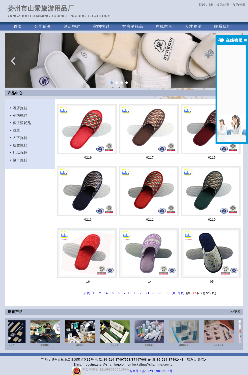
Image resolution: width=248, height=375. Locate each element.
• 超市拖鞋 (19, 160)
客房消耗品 (132, 26)
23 (159, 293)
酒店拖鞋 (72, 26)
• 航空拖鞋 (19, 145)
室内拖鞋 (101, 26)
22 (153, 293)
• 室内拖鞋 (19, 115)
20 (141, 293)
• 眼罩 (15, 130)
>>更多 (235, 311)
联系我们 (222, 26)
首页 (18, 26)
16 (118, 293)
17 (124, 293)
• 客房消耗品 (20, 123)
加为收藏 (239, 4)
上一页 (97, 293)
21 (147, 293)
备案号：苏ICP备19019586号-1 (152, 371)
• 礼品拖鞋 (19, 153)
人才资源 (193, 26)
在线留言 (164, 26)
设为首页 (223, 4)
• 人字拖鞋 (19, 138)
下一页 (170, 293)
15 (112, 293)
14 (106, 293)
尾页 (181, 293)
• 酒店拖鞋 (19, 108)
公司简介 (42, 26)
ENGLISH (206, 4)
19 (136, 293)
